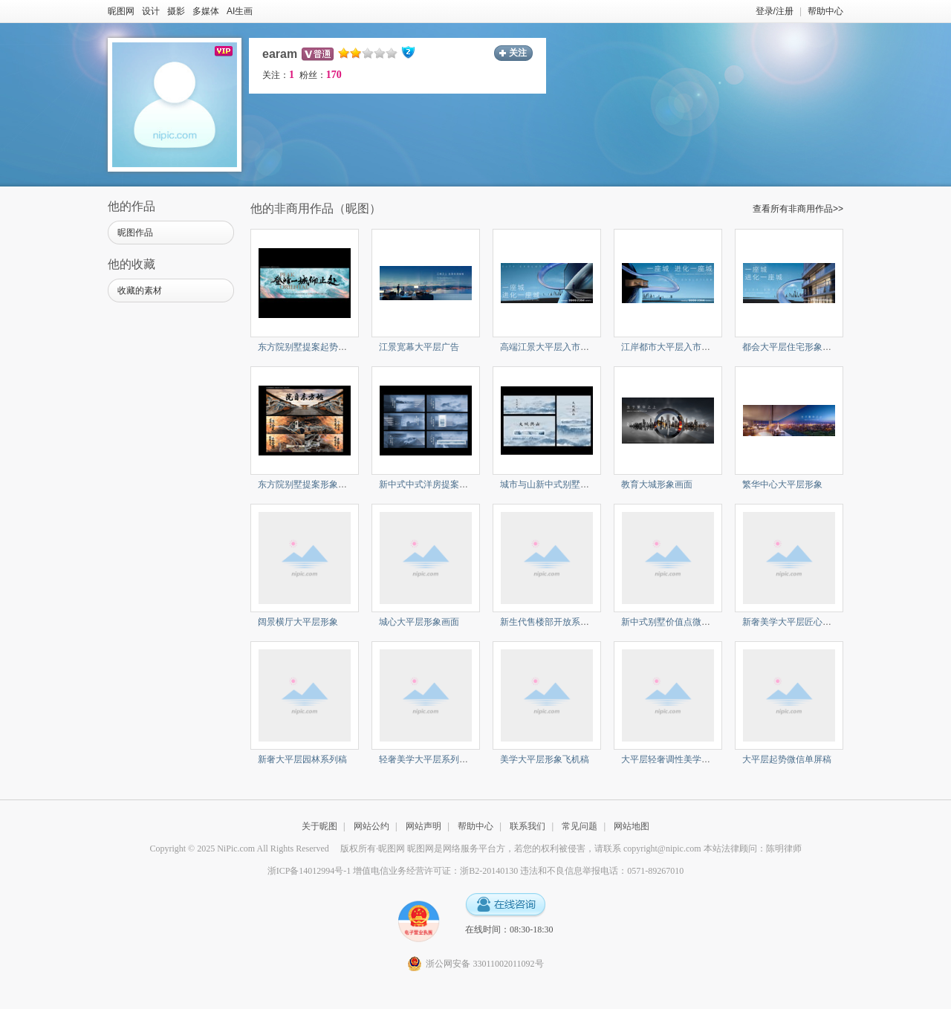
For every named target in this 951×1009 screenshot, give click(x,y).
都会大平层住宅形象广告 (791, 347)
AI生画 (240, 11)
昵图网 (121, 11)
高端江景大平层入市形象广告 (558, 347)
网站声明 (423, 826)
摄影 (176, 11)
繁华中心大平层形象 (782, 484)
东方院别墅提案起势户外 (307, 347)
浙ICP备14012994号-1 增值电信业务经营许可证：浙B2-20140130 (393, 871)
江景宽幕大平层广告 (419, 347)
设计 (151, 11)
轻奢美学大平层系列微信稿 (432, 759)
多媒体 (205, 11)
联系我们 (527, 826)
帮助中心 (825, 11)
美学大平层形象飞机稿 (544, 759)
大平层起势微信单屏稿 (786, 759)
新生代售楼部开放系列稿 (549, 622)
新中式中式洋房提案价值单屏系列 (446, 484)
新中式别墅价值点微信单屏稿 (679, 622)
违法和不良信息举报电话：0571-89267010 (602, 871)
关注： (278, 75)
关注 (518, 53)
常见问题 (579, 826)
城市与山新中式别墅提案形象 (558, 484)
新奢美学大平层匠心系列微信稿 (804, 622)
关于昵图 (319, 826)
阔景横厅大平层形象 (298, 622)
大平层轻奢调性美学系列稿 (674, 759)
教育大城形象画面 (656, 484)
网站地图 (631, 826)
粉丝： (320, 75)
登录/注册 (774, 11)
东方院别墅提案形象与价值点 (316, 484)
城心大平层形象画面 (419, 622)
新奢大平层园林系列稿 (302, 759)
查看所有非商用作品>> (798, 209)
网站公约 (371, 826)
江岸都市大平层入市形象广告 (679, 347)
